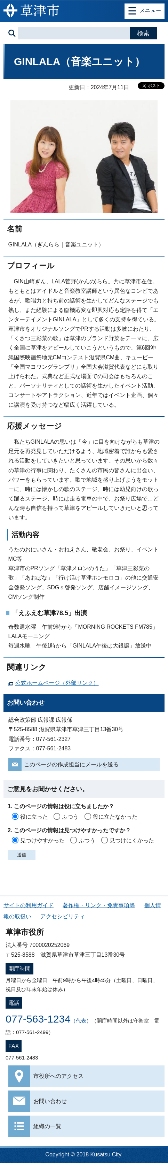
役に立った (34, 817)
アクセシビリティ (62, 916)
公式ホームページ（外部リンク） (57, 683)
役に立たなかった (115, 817)
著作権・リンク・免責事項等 (99, 905)
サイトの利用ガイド (28, 905)
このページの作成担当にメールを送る (71, 764)
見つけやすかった (42, 840)
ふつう (70, 817)
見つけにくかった (132, 840)
